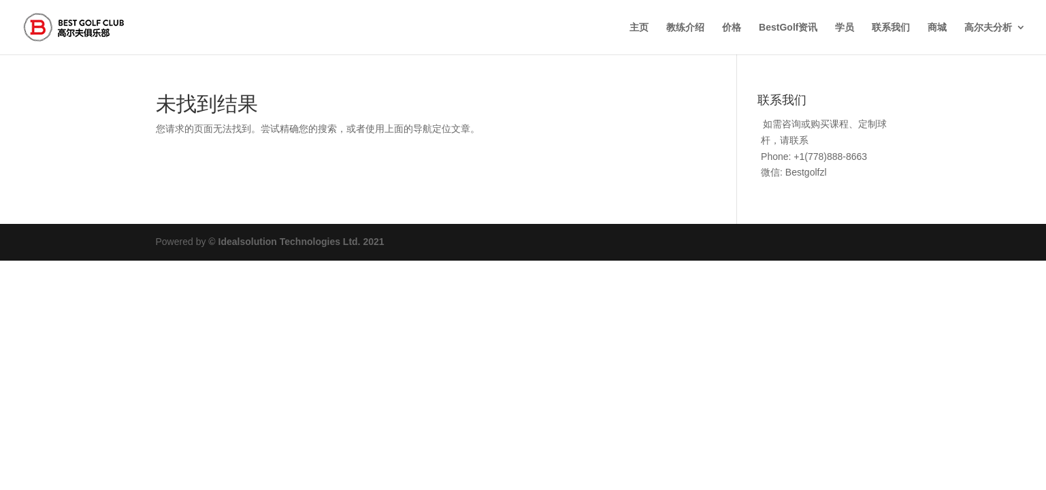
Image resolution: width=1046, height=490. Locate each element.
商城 (937, 27)
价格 (731, 27)
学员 (844, 27)
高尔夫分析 (988, 27)
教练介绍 (685, 27)
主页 (639, 27)
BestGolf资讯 (788, 27)
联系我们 (891, 27)
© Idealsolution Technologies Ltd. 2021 (296, 241)
